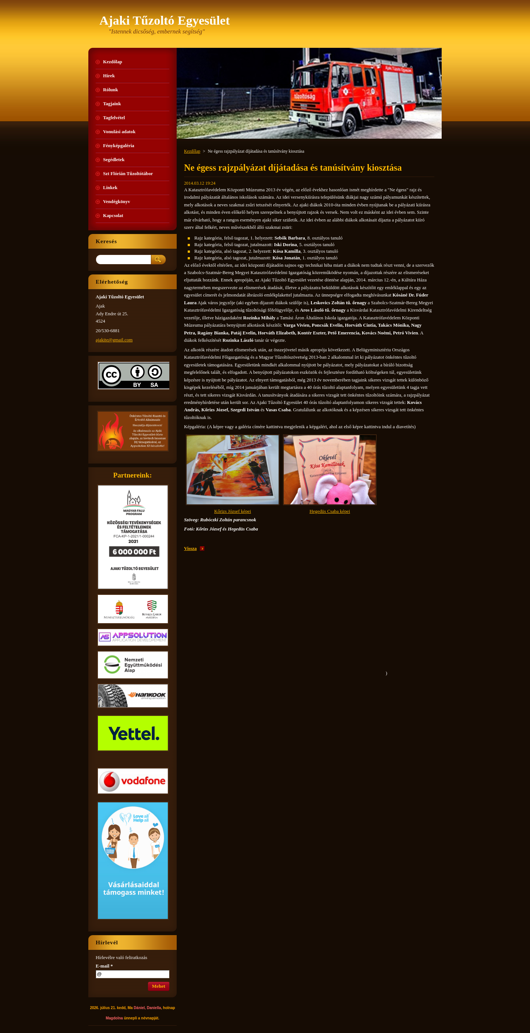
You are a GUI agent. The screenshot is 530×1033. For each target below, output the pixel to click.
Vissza (190, 548)
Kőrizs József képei (232, 511)
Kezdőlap (192, 151)
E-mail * (104, 966)
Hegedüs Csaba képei (330, 511)
